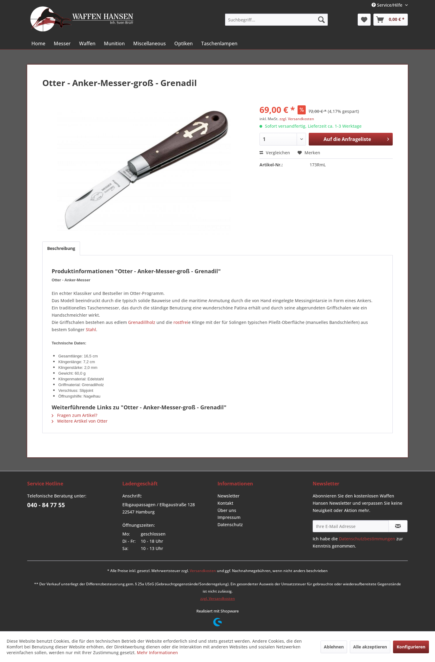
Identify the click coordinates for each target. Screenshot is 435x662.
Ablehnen (334, 647)
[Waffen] (87, 43)
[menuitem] (276, 20)
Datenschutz (230, 524)
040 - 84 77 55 (46, 505)
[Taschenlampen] (219, 43)
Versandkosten (203, 570)
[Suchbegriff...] (276, 20)
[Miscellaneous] (149, 43)
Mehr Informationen (157, 652)
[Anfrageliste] (390, 20)
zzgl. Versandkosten (296, 118)
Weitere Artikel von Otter (80, 421)
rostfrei (180, 322)
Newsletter (229, 496)
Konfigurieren (411, 647)
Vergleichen (274, 152)
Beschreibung (61, 248)
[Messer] (62, 43)
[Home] (38, 43)
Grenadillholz (141, 322)
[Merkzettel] (364, 20)
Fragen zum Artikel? (74, 415)
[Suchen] (321, 20)
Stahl (91, 329)
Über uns (227, 510)
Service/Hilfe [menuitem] (388, 5)
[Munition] (114, 43)
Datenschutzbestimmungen (367, 539)
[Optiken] (183, 43)
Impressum (229, 517)
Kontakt (225, 503)
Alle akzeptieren (370, 647)
